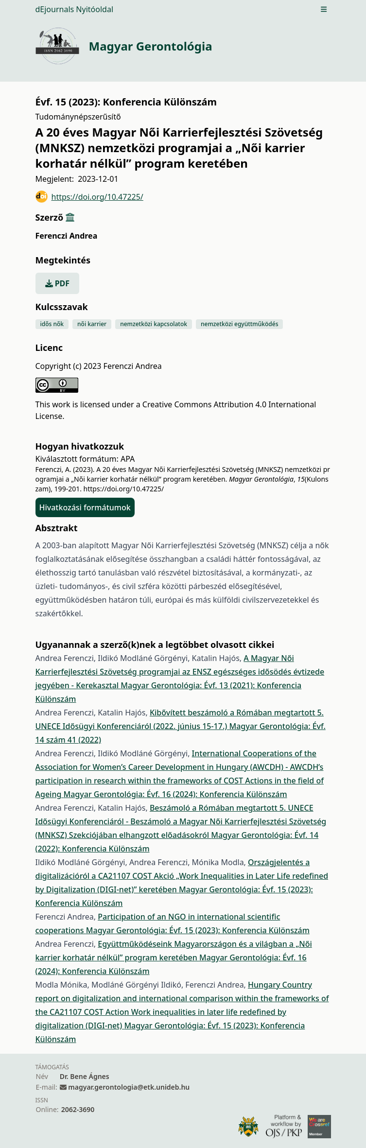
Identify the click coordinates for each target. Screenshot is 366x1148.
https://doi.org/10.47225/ (89, 197)
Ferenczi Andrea (66, 235)
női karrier (91, 324)
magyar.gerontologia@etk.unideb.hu (129, 1087)
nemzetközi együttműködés (239, 324)
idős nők (52, 324)
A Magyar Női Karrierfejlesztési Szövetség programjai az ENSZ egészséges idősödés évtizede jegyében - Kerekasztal (180, 672)
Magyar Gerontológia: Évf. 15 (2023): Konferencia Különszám (198, 930)
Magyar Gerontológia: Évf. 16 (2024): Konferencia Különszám (175, 794)
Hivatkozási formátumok (85, 507)
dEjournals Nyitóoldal (74, 9)
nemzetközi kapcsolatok (153, 324)
